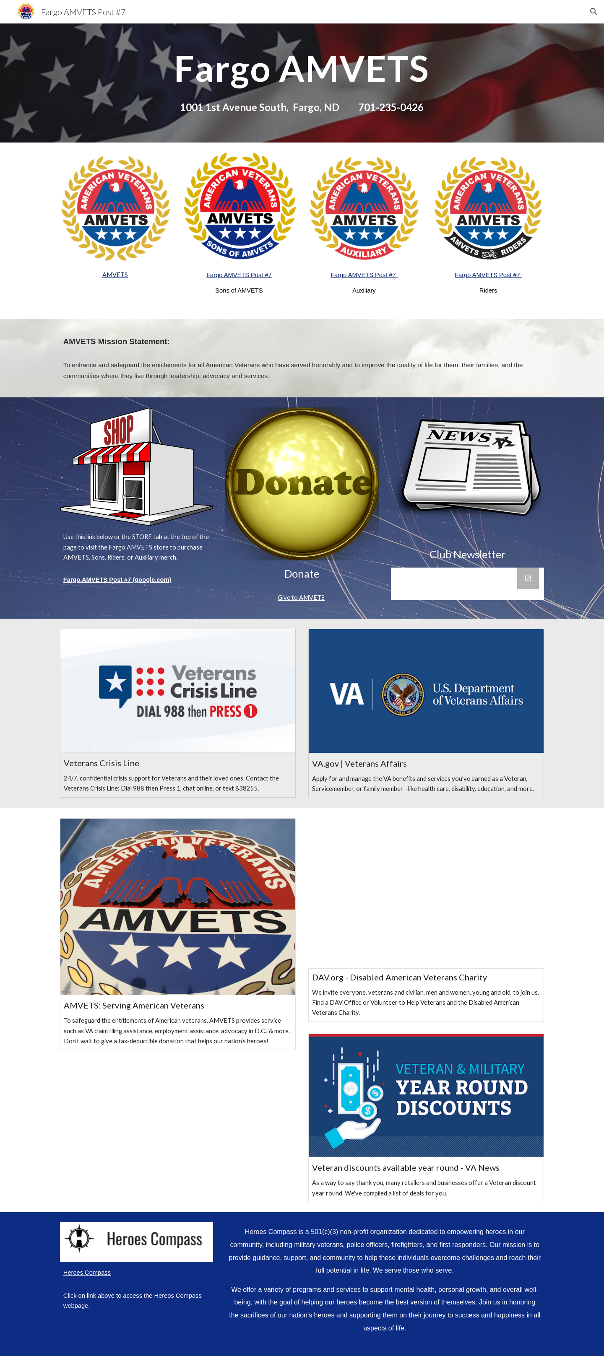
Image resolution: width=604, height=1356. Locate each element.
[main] (301, 83)
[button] (594, 12)
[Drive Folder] (467, 584)
